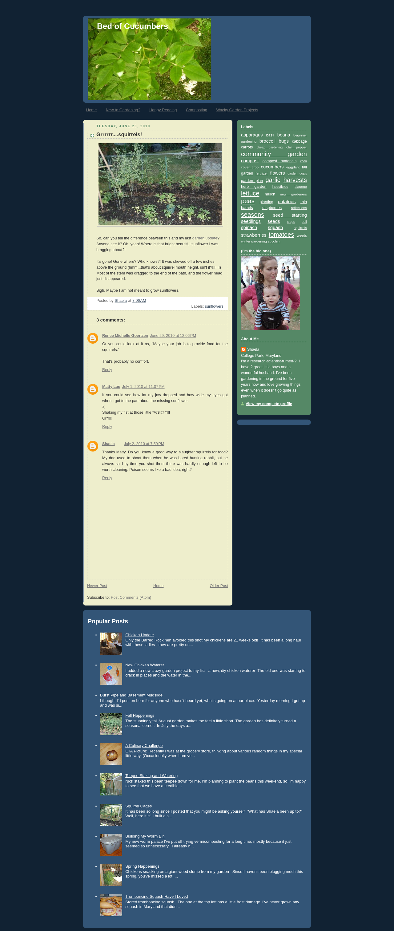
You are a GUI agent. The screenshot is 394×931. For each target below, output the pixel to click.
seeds (273, 221)
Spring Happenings (142, 866)
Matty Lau (111, 387)
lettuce (250, 193)
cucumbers (272, 166)
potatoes (287, 201)
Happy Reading (163, 110)
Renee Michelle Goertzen (125, 335)
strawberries (253, 235)
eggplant (293, 167)
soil (304, 221)
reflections (299, 208)
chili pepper (296, 147)
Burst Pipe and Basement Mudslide (131, 695)
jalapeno (300, 186)
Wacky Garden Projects (237, 110)
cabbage (299, 141)
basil (270, 135)
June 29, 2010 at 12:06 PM (173, 335)
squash (275, 227)
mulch (270, 194)
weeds (302, 235)
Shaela (108, 444)
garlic (272, 179)
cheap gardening (270, 147)
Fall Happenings (139, 715)
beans (283, 134)
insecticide (280, 186)
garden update (204, 238)
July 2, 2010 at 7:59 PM (144, 444)
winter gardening (254, 241)
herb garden (254, 186)
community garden (274, 154)
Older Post (219, 586)
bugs (284, 141)
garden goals (297, 173)
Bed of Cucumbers (132, 26)
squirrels (300, 228)
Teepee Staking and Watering (151, 775)
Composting (196, 110)
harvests (295, 179)
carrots (247, 147)
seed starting (290, 215)
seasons (252, 214)
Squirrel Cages (138, 806)
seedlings (251, 221)
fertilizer (261, 173)
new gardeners (293, 194)
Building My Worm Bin (145, 836)
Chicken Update (139, 635)
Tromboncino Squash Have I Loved (156, 896)
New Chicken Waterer (144, 665)
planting (266, 202)
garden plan (252, 181)
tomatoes (281, 234)
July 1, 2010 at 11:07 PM (143, 387)
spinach (249, 227)
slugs (291, 221)
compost (250, 160)
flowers (277, 173)
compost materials (280, 161)
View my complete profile (269, 404)
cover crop (250, 167)
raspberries (272, 208)
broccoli (267, 141)
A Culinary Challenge (144, 745)
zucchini (274, 241)
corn (303, 161)
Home (91, 110)
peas (248, 201)
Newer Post (97, 586)
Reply (107, 370)
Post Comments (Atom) (131, 597)
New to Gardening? (123, 110)
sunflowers (214, 306)
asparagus (252, 134)
